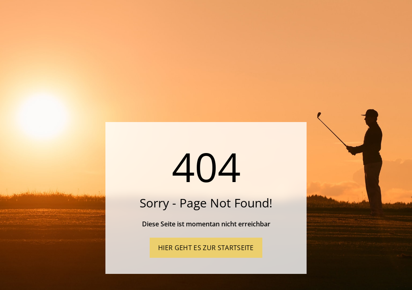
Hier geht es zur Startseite (206, 247)
